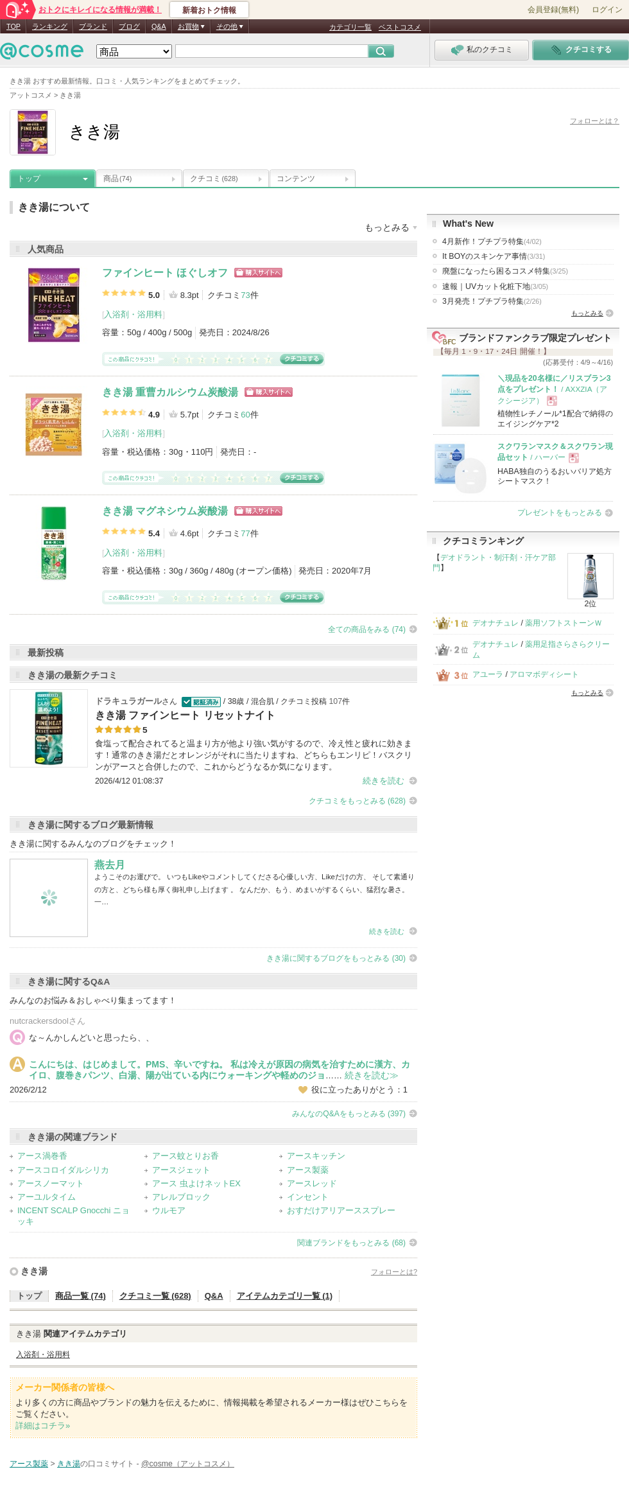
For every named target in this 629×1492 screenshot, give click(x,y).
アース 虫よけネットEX (196, 1183)
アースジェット (181, 1170)
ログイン (607, 9)
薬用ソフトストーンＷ (563, 623)
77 (245, 533)
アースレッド (312, 1183)
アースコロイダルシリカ (63, 1170)
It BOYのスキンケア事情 (493, 256)
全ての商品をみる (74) (367, 629)
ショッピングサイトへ (258, 272)
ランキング (49, 26)
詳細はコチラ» (42, 1425)
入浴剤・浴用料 (133, 314)
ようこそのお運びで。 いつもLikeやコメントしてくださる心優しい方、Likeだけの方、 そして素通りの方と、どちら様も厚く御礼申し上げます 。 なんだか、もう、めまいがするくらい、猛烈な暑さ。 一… (254, 889)
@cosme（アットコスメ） (187, 1463)
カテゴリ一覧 (350, 27)
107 (335, 701)
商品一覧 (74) (80, 1296)
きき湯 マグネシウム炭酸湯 (165, 510)
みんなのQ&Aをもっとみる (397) (349, 1113)
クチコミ (214, 178)
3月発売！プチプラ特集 (492, 301)
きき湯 (34, 1271)
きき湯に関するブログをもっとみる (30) (336, 958)
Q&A (158, 26)
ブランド (93, 26)
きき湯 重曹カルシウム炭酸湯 (170, 392)
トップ (28, 178)
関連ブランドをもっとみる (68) (351, 1242)
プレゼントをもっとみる (559, 512)
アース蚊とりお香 (185, 1156)
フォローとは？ (594, 121)
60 (245, 414)
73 (245, 295)
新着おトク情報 (209, 10)
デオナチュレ (495, 623)
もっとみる (587, 313)
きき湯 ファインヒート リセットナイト (185, 715)
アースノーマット (50, 1183)
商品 (117, 178)
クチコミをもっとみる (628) (357, 800)
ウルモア (168, 1210)
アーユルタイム (46, 1197)
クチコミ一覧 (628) (155, 1296)
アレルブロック (181, 1197)
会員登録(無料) (553, 9)
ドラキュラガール (128, 701)
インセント (308, 1197)
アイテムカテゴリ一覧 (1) (285, 1296)
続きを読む (383, 780)
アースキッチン (316, 1156)
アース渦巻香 (42, 1156)
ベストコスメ (400, 27)
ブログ (129, 26)
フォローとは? (394, 1272)
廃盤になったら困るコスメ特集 (505, 271)
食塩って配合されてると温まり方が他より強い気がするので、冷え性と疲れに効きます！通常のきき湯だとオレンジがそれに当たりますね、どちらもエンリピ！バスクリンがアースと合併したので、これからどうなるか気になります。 (253, 755)
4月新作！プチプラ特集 (492, 241)
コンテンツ (296, 178)
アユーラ (487, 674)
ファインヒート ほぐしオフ (165, 272)
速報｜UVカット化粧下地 (495, 286)
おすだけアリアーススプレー (341, 1210)
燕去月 (109, 864)
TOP (13, 26)
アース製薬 (308, 1170)
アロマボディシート (544, 674)
